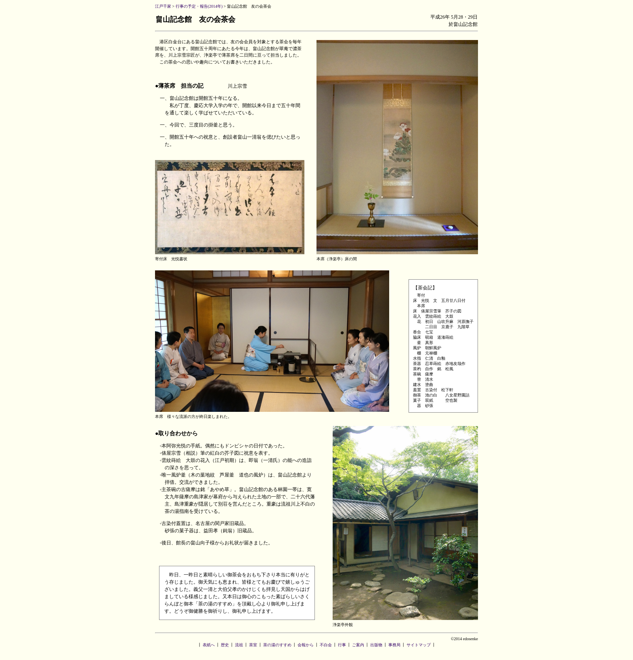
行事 (342, 645)
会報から (306, 645)
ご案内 (358, 645)
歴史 (225, 645)
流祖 (239, 645)
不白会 (326, 645)
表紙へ (209, 645)
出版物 (376, 645)
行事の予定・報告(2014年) (199, 6)
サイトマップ (419, 645)
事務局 (394, 645)
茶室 (253, 645)
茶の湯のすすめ (277, 645)
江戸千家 (163, 6)
